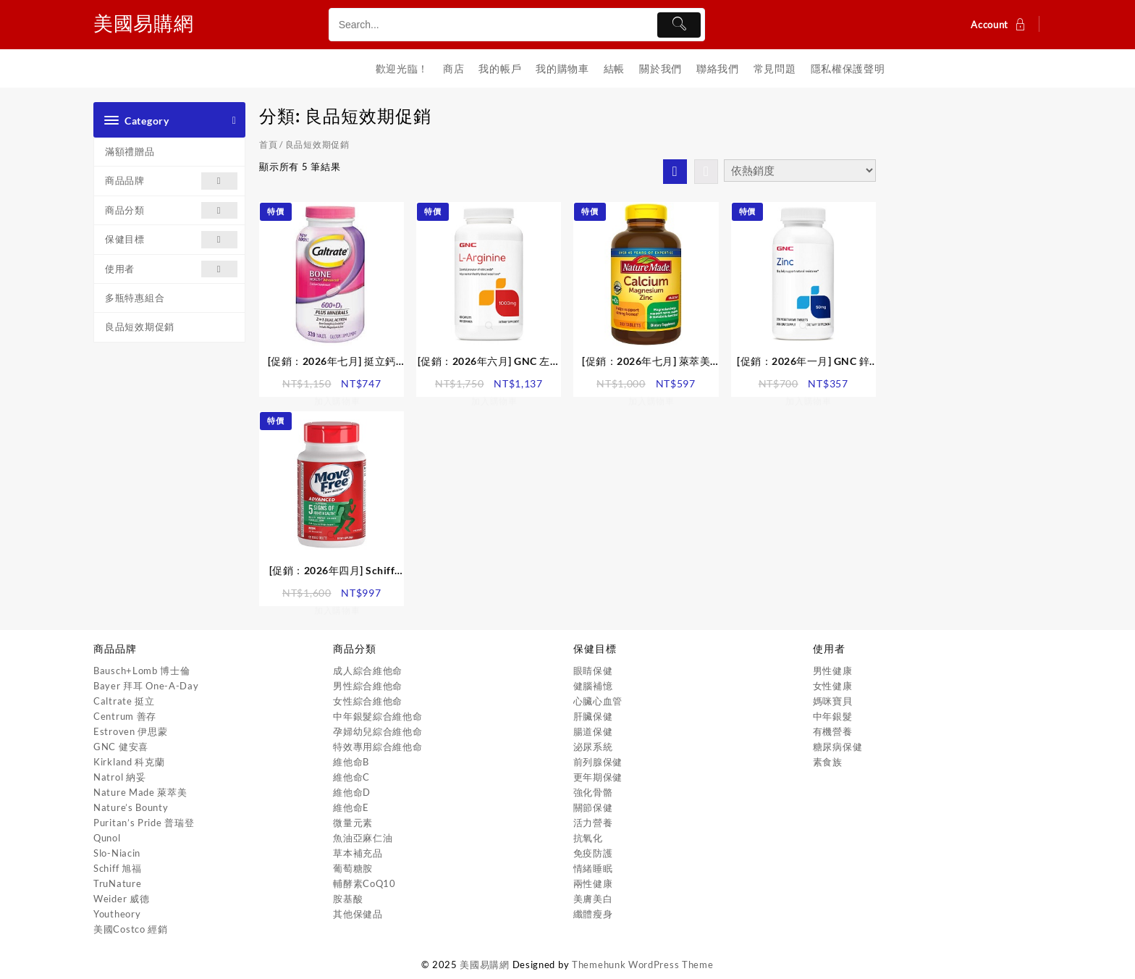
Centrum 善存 (124, 716)
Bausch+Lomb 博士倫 (141, 670)
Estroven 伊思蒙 (130, 731)
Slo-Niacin (116, 853)
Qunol (107, 838)
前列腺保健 (598, 762)
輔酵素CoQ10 (364, 883)
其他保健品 (358, 914)
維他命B (351, 762)
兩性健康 (593, 883)
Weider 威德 (121, 898)
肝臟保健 (593, 716)
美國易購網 (149, 22)
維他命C (351, 777)
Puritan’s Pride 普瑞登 (143, 822)
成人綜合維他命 (367, 670)
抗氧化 (588, 838)
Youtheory (116, 914)
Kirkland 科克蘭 (128, 762)
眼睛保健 (593, 670)
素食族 (828, 762)
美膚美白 (593, 898)
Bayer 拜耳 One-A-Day (146, 686)
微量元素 (353, 822)
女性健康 (833, 686)
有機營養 (833, 731)
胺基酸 (348, 898)
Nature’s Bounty (131, 807)
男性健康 (833, 670)
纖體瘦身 (593, 914)
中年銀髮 (833, 716)
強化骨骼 (593, 792)
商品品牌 (171, 180)
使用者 (171, 269)
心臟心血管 (598, 701)
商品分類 (171, 210)
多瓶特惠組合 (134, 297)
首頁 (268, 144)
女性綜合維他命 (367, 701)
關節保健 (593, 807)
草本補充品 (358, 853)
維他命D (352, 792)
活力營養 (593, 822)
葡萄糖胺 (353, 868)
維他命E (351, 807)
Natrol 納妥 (119, 777)
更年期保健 (598, 777)
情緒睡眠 (593, 868)
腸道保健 (593, 731)
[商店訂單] (800, 170)
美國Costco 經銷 (130, 929)
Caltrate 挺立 (124, 701)
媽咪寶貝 (833, 701)
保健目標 (171, 239)
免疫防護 (593, 853)
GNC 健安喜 (120, 746)
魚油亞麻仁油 (362, 838)
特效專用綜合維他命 (377, 746)
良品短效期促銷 (139, 326)
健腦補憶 (593, 686)
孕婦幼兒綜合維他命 (377, 731)
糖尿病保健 (838, 746)
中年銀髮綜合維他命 (377, 716)
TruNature (117, 883)
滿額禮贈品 (130, 151)
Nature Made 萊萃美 (140, 792)
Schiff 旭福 (117, 868)
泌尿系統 (593, 746)
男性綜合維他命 (367, 686)
